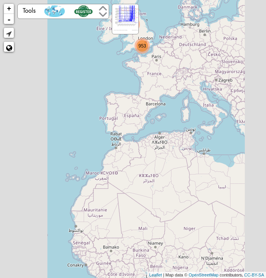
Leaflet (155, 275)
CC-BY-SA (254, 275)
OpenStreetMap (204, 275)
